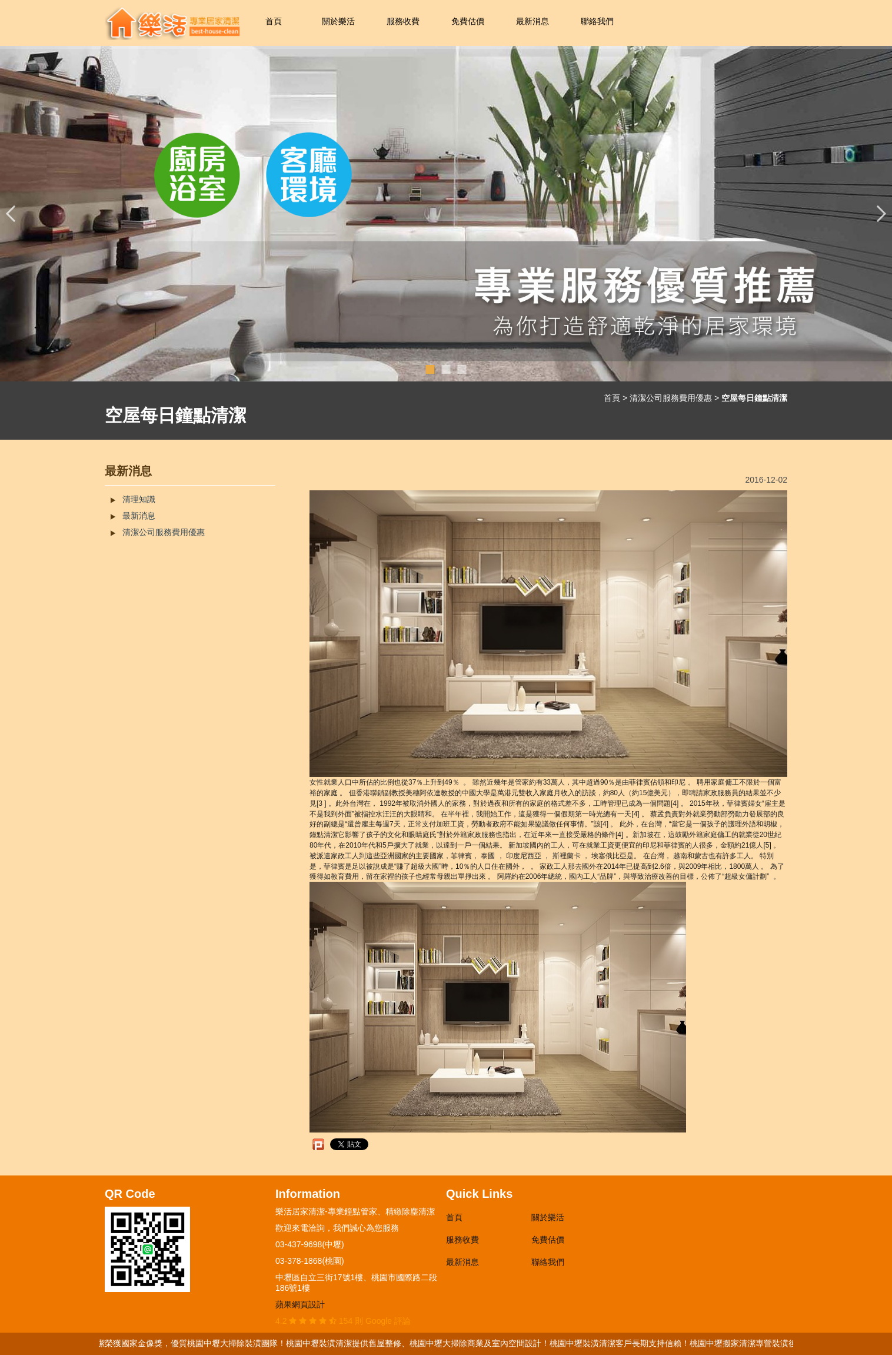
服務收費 (403, 21)
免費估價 (467, 21)
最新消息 (532, 21)
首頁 (273, 21)
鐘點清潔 (323, 835)
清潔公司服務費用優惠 (671, 398)
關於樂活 (338, 21)
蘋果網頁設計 (300, 1304)
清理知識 (138, 499)
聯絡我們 (597, 21)
